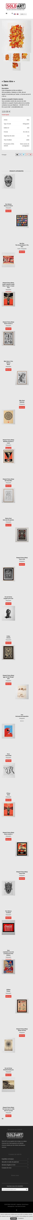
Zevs (8, 950)
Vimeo (23, 1180)
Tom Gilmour (8, 204)
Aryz (22, 714)
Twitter (16, 1180)
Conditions (21, 1218)
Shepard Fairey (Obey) (8, 322)
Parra (8, 754)
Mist (6, 85)
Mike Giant (22, 400)
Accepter (13, 1218)
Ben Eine (22, 243)
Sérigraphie (8, 207)
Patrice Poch (8, 518)
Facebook (6, 1180)
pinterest (19, 1180)
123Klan (8, 989)
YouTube (13, 1180)
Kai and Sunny (8, 597)
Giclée (19, 248)
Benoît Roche (25, 1204)
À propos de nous (6, 1168)
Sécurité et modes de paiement (10, 1162)
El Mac (8, 636)
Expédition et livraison (8, 1159)
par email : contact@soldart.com (14, 107)
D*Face (8, 793)
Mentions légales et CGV (8, 1165)
